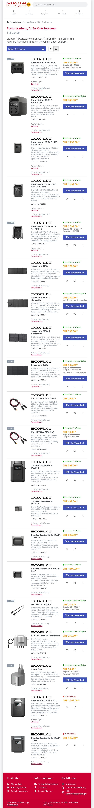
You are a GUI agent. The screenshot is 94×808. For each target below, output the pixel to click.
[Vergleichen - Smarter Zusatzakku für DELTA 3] (75, 516)
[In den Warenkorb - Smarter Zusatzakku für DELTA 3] (75, 507)
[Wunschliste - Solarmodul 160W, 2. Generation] (67, 314)
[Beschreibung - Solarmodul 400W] (83, 387)
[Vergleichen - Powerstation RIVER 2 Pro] (75, 81)
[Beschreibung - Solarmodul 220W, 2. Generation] (83, 346)
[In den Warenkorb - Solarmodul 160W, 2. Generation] (75, 306)
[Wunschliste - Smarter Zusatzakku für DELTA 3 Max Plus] (67, 549)
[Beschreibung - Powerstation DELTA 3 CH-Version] (83, 114)
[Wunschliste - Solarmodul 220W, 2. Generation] (67, 346)
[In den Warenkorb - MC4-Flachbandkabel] (75, 615)
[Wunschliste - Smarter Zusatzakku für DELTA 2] (67, 480)
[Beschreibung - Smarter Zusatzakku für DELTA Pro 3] (83, 583)
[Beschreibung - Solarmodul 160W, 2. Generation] (83, 314)
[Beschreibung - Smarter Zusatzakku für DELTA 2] (83, 480)
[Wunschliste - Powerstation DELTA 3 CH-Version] (67, 114)
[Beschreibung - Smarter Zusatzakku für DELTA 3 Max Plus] (83, 549)
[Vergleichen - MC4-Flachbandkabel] (75, 623)
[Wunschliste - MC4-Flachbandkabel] (67, 623)
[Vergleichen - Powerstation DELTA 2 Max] (75, 707)
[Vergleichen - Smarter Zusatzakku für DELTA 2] (75, 480)
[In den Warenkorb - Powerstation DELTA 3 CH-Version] (75, 106)
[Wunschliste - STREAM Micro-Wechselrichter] (67, 650)
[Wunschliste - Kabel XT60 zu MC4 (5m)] (67, 451)
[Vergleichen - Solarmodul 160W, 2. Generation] (75, 314)
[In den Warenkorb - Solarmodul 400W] (75, 378)
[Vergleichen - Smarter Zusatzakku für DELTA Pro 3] (75, 583)
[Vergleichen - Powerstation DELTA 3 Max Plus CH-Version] (75, 199)
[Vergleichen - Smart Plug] (75, 688)
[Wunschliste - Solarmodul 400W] (67, 387)
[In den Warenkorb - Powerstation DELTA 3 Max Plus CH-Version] (75, 190)
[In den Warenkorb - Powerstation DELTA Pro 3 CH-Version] (75, 237)
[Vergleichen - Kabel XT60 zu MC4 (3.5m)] (75, 413)
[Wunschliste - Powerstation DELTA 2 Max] (67, 707)
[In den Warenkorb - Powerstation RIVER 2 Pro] (75, 73)
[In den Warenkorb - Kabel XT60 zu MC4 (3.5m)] (75, 405)
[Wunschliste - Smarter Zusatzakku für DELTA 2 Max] (67, 745)
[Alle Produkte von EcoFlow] (41, 58)
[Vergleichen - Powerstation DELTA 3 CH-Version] (75, 114)
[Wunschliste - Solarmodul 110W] (67, 281)
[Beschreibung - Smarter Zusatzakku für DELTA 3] (83, 516)
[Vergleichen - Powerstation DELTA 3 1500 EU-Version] (75, 157)
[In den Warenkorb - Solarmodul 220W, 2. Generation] (75, 337)
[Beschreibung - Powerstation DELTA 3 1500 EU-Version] (83, 157)
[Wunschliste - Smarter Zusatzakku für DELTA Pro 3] (67, 583)
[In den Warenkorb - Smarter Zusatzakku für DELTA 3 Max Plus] (75, 541)
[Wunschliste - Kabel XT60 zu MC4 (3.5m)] (67, 413)
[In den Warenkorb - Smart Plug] (75, 679)
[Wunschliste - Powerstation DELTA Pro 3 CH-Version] (67, 245)
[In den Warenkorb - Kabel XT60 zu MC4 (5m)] (75, 442)
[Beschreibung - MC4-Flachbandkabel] (83, 623)
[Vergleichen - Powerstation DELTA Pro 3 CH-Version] (75, 245)
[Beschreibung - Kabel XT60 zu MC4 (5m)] (83, 451)
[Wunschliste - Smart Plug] (67, 688)
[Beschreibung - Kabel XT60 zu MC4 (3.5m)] (83, 413)
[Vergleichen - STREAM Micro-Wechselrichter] (75, 650)
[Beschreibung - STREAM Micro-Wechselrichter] (83, 650)
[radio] (51, 48)
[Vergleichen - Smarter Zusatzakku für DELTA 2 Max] (75, 745)
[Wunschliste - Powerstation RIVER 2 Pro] (67, 81)
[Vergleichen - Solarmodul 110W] (75, 281)
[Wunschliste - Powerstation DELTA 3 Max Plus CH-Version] (67, 199)
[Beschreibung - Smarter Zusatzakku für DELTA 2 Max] (83, 745)
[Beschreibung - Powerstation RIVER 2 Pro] (83, 81)
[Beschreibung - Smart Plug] (83, 688)
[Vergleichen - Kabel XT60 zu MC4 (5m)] (75, 451)
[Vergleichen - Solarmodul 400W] (75, 387)
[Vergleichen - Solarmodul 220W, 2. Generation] (75, 346)
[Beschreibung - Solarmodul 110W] (83, 281)
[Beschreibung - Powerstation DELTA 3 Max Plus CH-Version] (83, 199)
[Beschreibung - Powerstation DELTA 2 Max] (83, 707)
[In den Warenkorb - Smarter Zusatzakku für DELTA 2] (75, 471)
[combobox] (60, 4)
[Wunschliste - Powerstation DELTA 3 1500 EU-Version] (67, 157)
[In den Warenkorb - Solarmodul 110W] (75, 272)
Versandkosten (36, 90)
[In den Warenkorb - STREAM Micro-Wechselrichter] (75, 642)
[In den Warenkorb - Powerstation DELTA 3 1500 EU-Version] (75, 148)
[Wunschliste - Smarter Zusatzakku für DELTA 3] (67, 516)
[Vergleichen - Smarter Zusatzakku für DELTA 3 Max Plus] (75, 549)
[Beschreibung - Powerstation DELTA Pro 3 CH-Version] (83, 245)
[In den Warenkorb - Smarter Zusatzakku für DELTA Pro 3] (75, 575)
